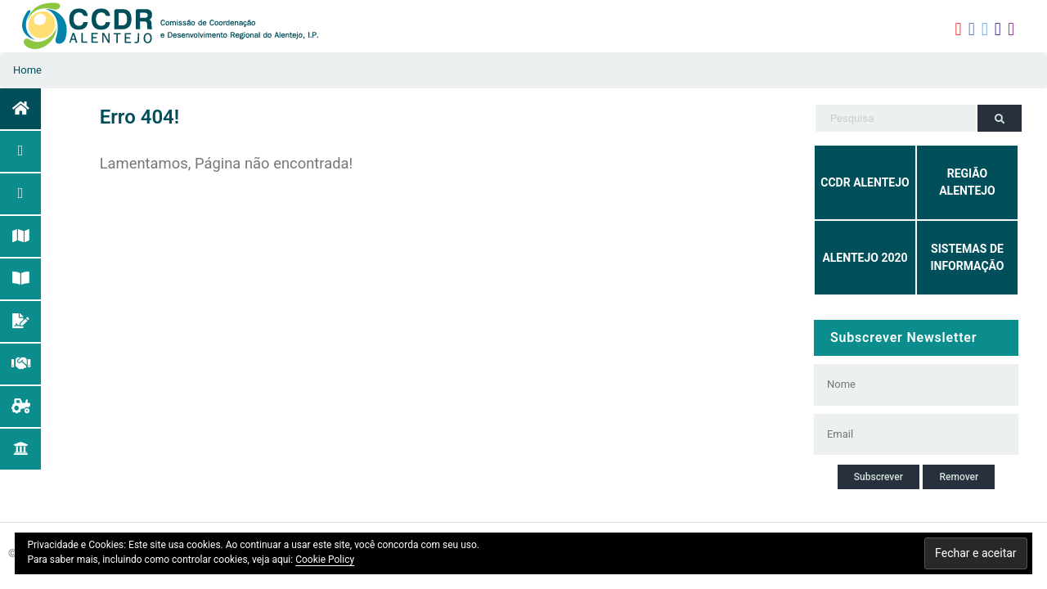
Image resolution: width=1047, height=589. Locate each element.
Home (27, 70)
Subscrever (878, 477)
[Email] (908, 434)
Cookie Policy (324, 559)
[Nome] (908, 384)
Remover (958, 477)
